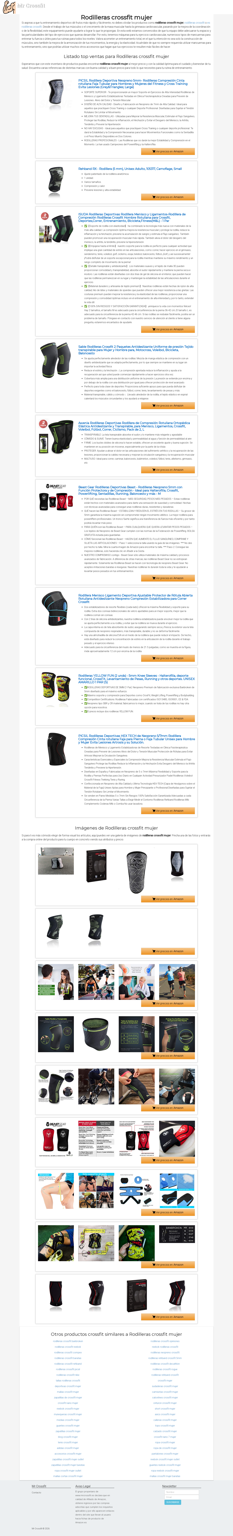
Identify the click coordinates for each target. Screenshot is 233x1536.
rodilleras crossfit (195, 22)
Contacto (36, 1492)
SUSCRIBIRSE (172, 1502)
